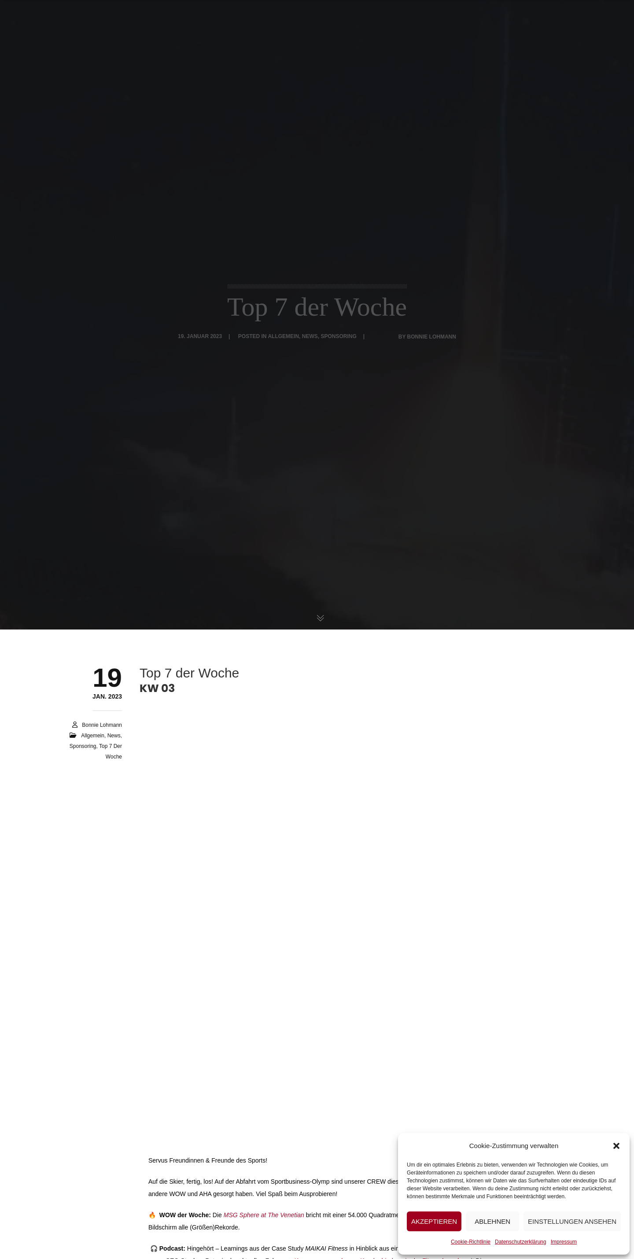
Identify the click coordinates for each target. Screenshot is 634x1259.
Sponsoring (83, 746)
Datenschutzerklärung (520, 1242)
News (114, 736)
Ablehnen (492, 1221)
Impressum (564, 1242)
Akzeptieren (434, 1221)
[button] (616, 1145)
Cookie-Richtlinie (470, 1242)
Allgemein (92, 736)
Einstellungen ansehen (572, 1221)
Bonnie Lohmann (102, 725)
